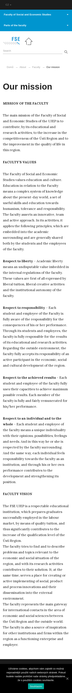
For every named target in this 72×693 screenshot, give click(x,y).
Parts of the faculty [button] (36, 25)
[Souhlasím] (67, 678)
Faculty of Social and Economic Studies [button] (36, 14)
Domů (10, 67)
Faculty (36, 67)
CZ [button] (8, 4)
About (23, 67)
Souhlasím (36, 686)
